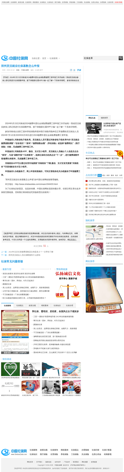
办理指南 (103, 2)
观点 (88, 168)
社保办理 (69, 305)
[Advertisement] (24, 29)
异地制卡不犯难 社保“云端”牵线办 (46, 348)
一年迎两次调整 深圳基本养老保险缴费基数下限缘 (104, 145)
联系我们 (76, 462)
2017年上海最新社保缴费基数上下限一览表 (103, 185)
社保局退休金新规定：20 (114, 229)
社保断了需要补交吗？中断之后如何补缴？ (103, 211)
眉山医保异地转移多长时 (114, 255)
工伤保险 (80, 2)
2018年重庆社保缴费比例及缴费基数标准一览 (71, 370)
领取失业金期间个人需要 (114, 235)
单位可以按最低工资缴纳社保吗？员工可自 (102, 158)
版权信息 (48, 462)
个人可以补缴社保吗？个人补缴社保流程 (102, 207)
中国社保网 (5, 2)
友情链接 (94, 462)
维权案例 (36, 2)
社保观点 (43, 2)
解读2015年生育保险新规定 (10, 388)
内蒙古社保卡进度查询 (96, 200)
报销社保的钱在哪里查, (114, 246)
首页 (44, 58)
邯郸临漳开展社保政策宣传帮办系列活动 (49, 340)
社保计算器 (106, 450)
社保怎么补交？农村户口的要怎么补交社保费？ (104, 192)
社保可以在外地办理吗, (114, 243)
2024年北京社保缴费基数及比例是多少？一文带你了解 (31, 252)
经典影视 (107, 454)
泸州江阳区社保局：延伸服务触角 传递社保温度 (51, 344)
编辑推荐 (104, 118)
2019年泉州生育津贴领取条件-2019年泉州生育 (10, 370)
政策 (88, 165)
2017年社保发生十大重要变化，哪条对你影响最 (71, 388)
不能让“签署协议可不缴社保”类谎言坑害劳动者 (102, 142)
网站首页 (30, 462)
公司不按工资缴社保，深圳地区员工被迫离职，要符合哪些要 (26, 291)
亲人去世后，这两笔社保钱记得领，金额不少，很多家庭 (55, 328)
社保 (21, 127)
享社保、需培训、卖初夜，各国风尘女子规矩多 (55, 311)
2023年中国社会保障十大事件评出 (98, 147)
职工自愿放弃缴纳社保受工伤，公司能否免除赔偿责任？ (24, 298)
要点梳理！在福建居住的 (114, 237)
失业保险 (87, 2)
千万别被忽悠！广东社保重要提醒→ (16, 294)
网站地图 (85, 462)
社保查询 (28, 2)
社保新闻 (14, 2)
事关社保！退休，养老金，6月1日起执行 (18, 281)
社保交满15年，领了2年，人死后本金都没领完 (30, 388)
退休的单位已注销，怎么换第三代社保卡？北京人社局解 (55, 352)
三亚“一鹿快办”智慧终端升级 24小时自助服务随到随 (53, 317)
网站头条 (91, 118)
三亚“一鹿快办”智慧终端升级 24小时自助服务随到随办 (23, 277)
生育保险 (65, 2)
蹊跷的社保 (7, 284)
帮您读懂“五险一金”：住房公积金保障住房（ (30, 370)
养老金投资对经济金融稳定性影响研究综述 (107, 168)
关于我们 (39, 462)
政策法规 (21, 2)
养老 (29, 131)
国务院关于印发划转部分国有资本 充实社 (106, 165)
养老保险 (72, 2)
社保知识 (50, 2)
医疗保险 (58, 2)
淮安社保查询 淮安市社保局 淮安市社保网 (19, 274)
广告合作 (67, 462)
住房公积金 (95, 2)
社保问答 (110, 2)
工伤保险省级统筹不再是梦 (51, 388)
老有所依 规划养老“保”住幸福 (51, 370)
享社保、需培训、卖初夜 (114, 226)
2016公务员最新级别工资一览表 (99, 203)
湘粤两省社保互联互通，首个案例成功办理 (49, 336)
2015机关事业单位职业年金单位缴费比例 (102, 214)
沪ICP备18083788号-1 (77, 465)
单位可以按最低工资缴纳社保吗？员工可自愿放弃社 (104, 136)
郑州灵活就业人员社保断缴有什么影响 (24, 255)
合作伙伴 (58, 462)
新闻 (88, 162)
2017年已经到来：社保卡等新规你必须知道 (103, 196)
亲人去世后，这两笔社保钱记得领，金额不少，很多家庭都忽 (26, 288)
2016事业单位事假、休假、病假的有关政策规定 (104, 181)
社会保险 (41, 123)
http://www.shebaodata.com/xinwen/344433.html (36, 184)
